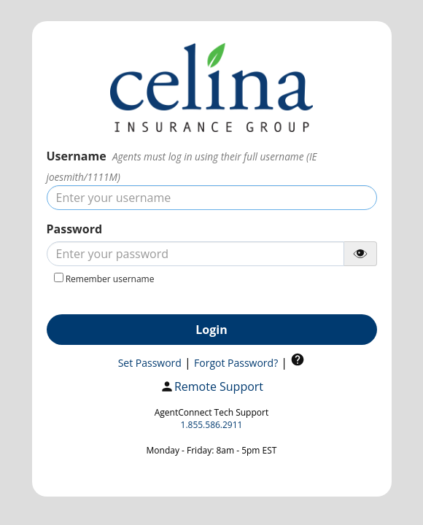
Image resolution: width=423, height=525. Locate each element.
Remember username (110, 279)
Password (75, 229)
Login (211, 330)
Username (76, 156)
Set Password (150, 363)
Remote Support (211, 386)
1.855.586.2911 (212, 425)
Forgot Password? (236, 363)
